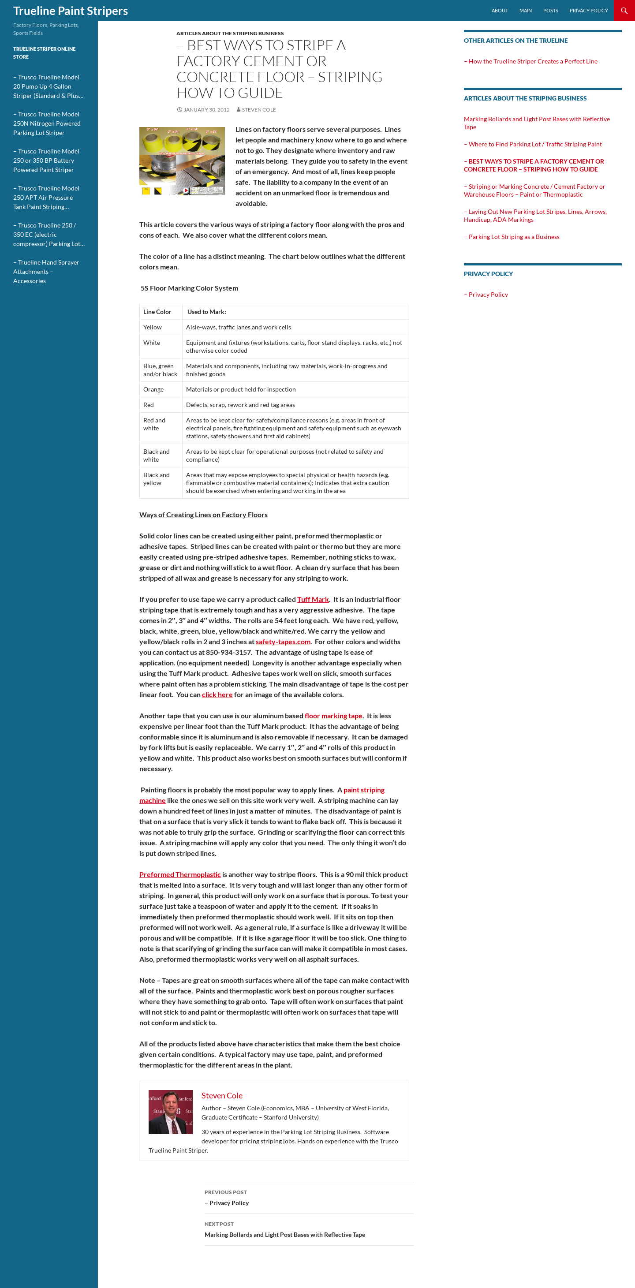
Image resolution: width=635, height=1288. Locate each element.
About (500, 10)
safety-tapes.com (283, 641)
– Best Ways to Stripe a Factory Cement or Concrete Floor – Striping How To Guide (534, 165)
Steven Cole (259, 109)
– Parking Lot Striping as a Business (512, 236)
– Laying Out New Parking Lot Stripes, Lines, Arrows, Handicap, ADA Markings (535, 215)
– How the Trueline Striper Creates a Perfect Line (531, 61)
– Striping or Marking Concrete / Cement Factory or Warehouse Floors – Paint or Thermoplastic (534, 190)
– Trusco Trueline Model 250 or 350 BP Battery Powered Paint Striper (46, 160)
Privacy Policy (589, 10)
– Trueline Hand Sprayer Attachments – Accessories (46, 271)
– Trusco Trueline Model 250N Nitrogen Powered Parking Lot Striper (47, 123)
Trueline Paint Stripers (70, 11)
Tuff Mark (313, 599)
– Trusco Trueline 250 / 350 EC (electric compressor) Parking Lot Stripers (46, 234)
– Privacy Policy (309, 1196)
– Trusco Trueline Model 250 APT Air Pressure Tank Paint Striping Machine (46, 197)
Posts (550, 10)
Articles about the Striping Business (230, 33)
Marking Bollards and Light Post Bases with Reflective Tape (309, 1228)
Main (525, 10)
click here (217, 694)
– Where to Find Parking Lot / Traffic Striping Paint (533, 144)
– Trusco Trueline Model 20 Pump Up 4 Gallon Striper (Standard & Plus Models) (46, 86)
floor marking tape (333, 715)
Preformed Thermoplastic (180, 874)
